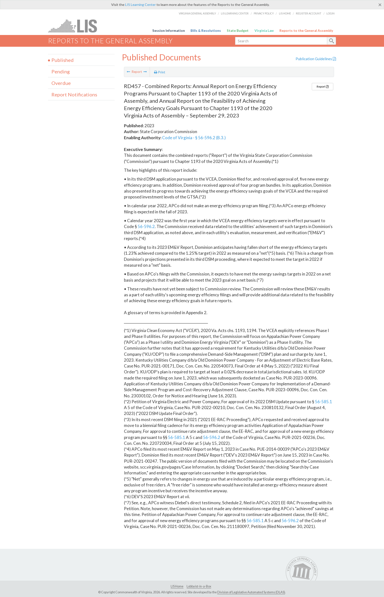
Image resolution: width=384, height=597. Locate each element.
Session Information (168, 31)
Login (330, 13)
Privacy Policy (264, 13)
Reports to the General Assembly (306, 31)
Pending (60, 71)
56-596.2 (146, 226)
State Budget (238, 31)
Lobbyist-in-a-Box (199, 586)
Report (322, 86)
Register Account (308, 13)
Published (62, 60)
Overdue (61, 83)
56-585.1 (323, 401)
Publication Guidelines (316, 59)
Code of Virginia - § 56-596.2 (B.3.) (194, 137)
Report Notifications (74, 94)
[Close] (380, 4)
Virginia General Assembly (197, 13)
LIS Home (285, 13)
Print (159, 72)
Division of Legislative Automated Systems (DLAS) (251, 592)
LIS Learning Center (140, 4)
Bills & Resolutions (206, 31)
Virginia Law (264, 31)
